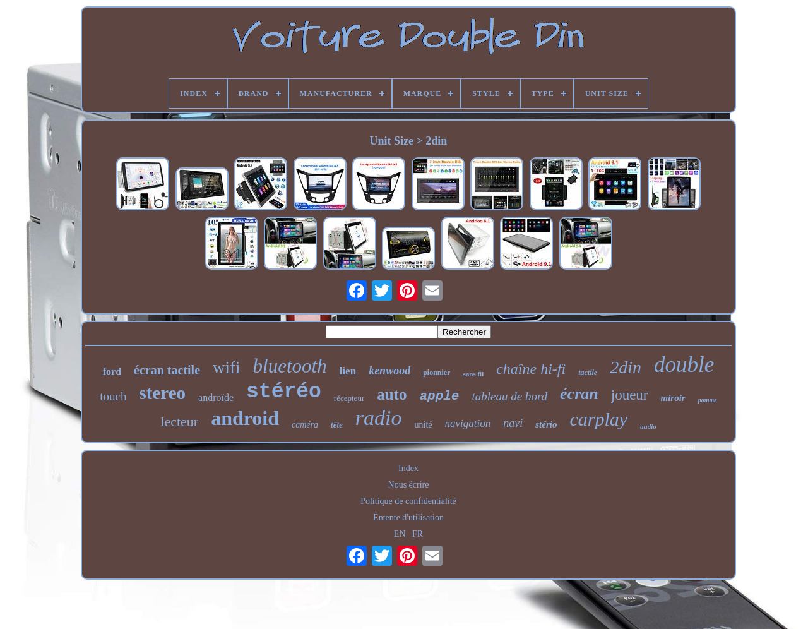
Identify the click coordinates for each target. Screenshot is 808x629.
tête (337, 424)
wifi (227, 367)
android (245, 418)
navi (513, 423)
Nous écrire (408, 484)
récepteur (349, 398)
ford (112, 371)
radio (378, 417)
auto (392, 394)
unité (423, 424)
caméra (305, 424)
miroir (673, 398)
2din (625, 367)
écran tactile (167, 370)
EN (400, 534)
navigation (468, 423)
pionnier (436, 372)
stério (546, 424)
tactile (587, 372)
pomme (707, 400)
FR (417, 534)
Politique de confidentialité (408, 501)
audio (648, 426)
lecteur (179, 421)
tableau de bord (509, 396)
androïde (216, 397)
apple (439, 396)
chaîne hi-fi (531, 369)
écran (579, 394)
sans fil (473, 374)
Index (408, 468)
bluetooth (290, 366)
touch (113, 396)
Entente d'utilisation (408, 517)
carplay (598, 419)
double (684, 364)
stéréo (283, 392)
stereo (163, 393)
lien (348, 371)
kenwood (389, 370)
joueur (629, 395)
